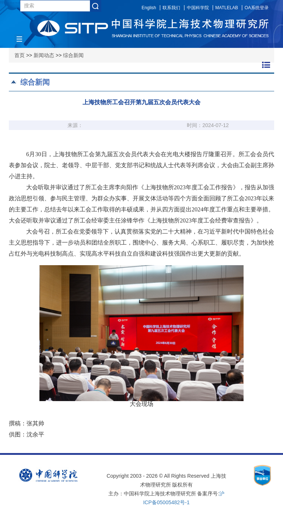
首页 (19, 55)
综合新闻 (73, 55)
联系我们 (171, 7)
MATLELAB (226, 7)
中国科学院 (198, 7)
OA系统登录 (257, 7)
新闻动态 (44, 55)
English (149, 7)
